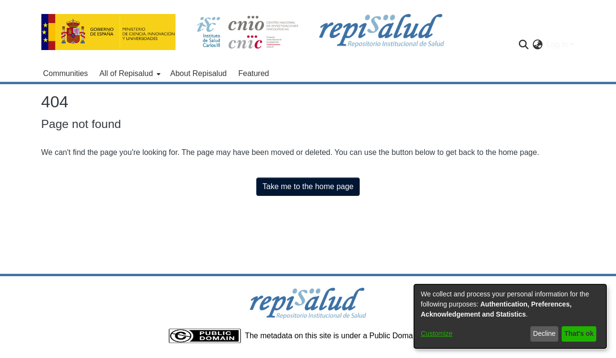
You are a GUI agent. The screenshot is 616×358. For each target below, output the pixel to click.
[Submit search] (524, 45)
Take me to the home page (308, 186)
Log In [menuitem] (557, 44)
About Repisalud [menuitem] (198, 73)
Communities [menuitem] (65, 73)
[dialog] (510, 316)
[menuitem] (129, 73)
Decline (544, 333)
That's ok (579, 333)
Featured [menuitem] (253, 73)
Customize (437, 333)
